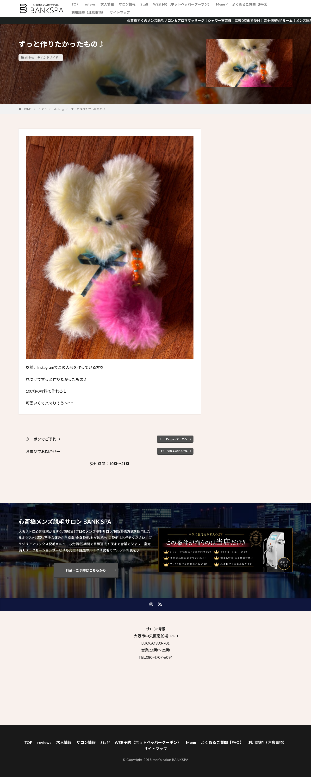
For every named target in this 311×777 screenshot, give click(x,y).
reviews (89, 4)
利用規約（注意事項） (88, 12)
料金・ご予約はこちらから (86, 570)
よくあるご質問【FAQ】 (250, 4)
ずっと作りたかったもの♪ (88, 109)
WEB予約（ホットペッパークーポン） (182, 4)
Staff (144, 4)
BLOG (43, 109)
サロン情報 (127, 4)
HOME (27, 109)
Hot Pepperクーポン (173, 439)
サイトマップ (120, 12)
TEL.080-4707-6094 (174, 451)
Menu (220, 4)
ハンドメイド (49, 57)
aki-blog (29, 57)
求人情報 (107, 4)
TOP (75, 4)
